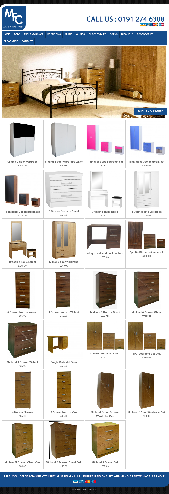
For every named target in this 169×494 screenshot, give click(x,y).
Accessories (145, 34)
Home (7, 34)
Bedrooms (54, 34)
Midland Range (34, 34)
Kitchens (127, 34)
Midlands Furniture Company (85, 489)
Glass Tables (97, 34)
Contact (27, 41)
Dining (68, 34)
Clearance (11, 41)
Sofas (114, 34)
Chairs (80, 34)
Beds (17, 34)
